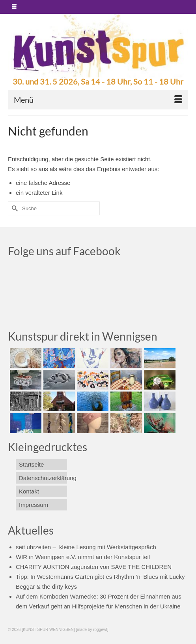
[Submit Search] (14, 208)
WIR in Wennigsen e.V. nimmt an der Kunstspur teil (83, 557)
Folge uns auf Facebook (64, 251)
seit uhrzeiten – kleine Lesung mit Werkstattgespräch (86, 547)
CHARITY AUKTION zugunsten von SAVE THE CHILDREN (94, 566)
